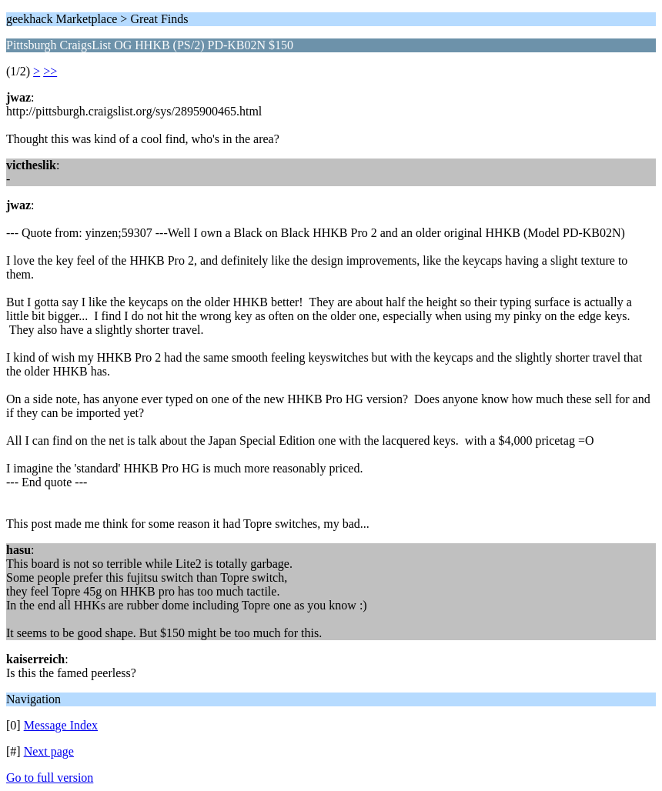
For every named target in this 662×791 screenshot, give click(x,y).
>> (50, 71)
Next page (49, 751)
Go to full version (49, 777)
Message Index (61, 725)
